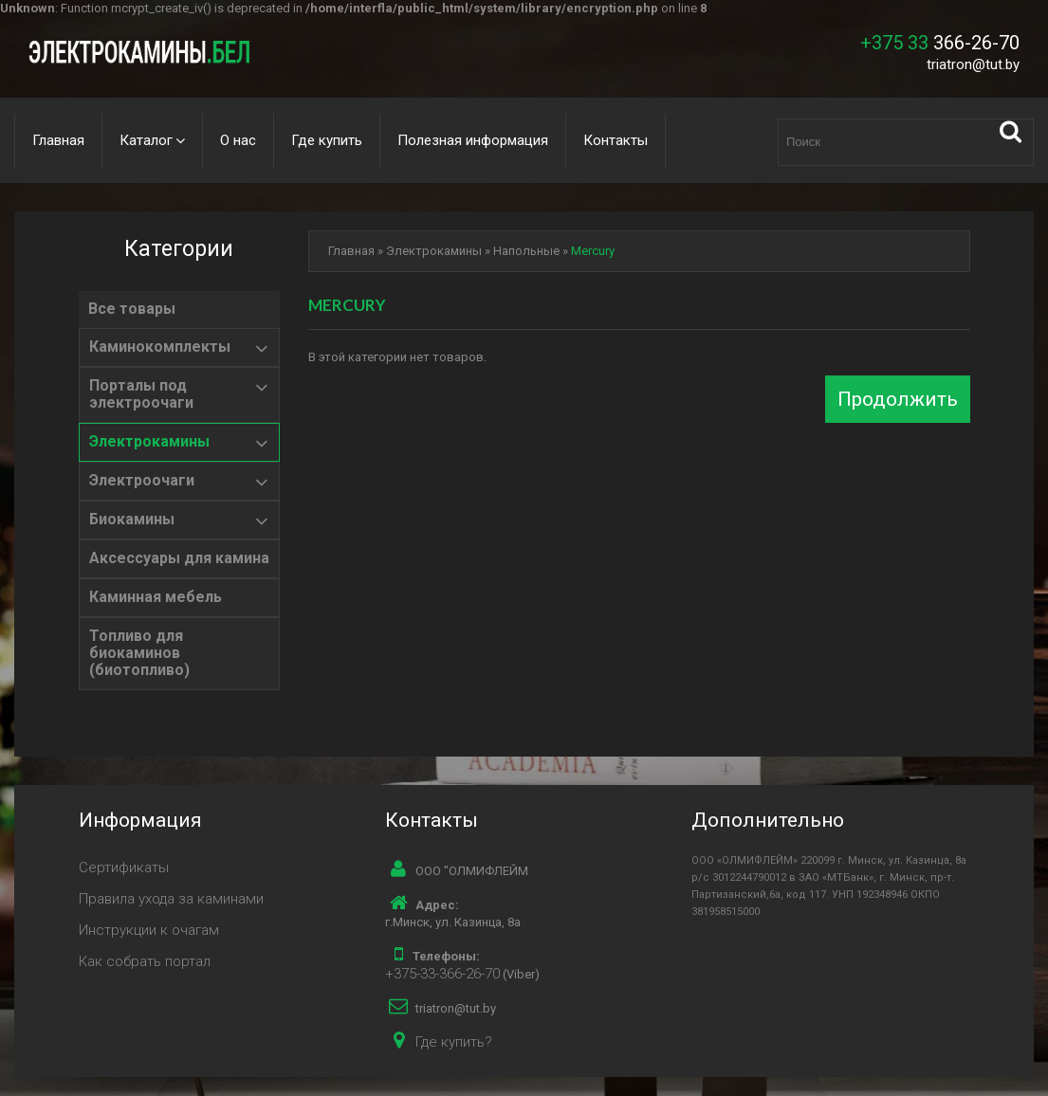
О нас (238, 140)
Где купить (326, 140)
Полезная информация (472, 140)
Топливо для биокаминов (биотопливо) (139, 653)
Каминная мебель (155, 597)
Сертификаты (124, 867)
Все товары (131, 309)
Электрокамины (149, 441)
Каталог (146, 140)
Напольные (526, 251)
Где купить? (453, 1041)
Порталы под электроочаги (141, 394)
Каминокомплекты (159, 347)
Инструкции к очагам (149, 930)
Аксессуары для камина (179, 558)
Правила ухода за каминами (171, 898)
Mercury (593, 251)
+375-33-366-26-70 (442, 973)
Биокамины (132, 519)
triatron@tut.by (973, 64)
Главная (58, 140)
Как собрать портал (145, 961)
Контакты (615, 140)
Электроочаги (141, 480)
